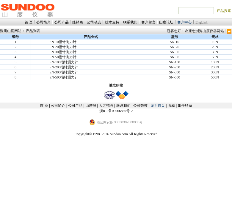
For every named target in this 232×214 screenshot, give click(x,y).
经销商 (77, 22)
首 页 (29, 22)
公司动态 (94, 22)
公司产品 (61, 22)
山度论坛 (166, 22)
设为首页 (158, 105)
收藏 (171, 105)
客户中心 (184, 22)
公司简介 (43, 22)
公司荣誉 (140, 105)
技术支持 (112, 22)
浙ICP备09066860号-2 (116, 111)
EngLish (201, 22)
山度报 (90, 105)
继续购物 (116, 85)
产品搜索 (224, 11)
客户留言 (148, 22)
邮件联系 (185, 105)
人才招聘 (106, 105)
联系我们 (130, 22)
